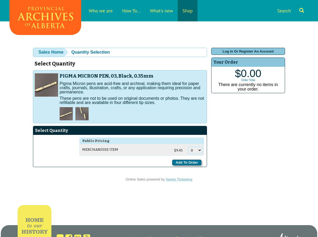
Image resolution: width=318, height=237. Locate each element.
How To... (131, 11)
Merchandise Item (100, 150)
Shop (187, 11)
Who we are (101, 11)
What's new (161, 11)
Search (290, 11)
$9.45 (179, 150)
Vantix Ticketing (179, 179)
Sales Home (50, 52)
